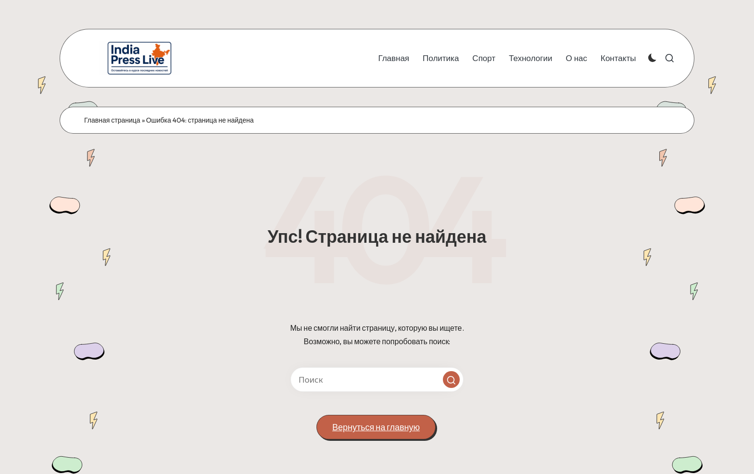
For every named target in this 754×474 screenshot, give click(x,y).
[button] (451, 379)
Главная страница (112, 120)
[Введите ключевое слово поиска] (377, 379)
